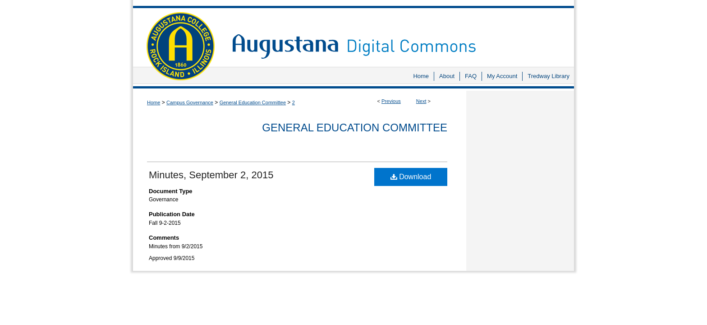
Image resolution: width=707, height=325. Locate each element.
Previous (391, 101)
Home (153, 102)
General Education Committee (253, 102)
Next (421, 101)
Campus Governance (189, 102)
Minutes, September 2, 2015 (211, 175)
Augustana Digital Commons (398, 33)
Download (411, 177)
